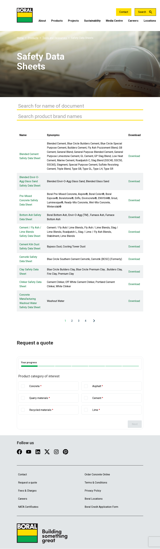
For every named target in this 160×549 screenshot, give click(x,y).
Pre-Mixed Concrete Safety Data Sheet (28, 200)
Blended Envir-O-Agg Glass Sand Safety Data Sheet (29, 181)
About (42, 20)
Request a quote (27, 482)
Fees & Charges (27, 490)
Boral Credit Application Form (101, 506)
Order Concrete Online (97, 474)
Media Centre (114, 20)
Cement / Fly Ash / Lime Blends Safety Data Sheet (30, 232)
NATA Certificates (28, 506)
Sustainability (92, 20)
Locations (150, 20)
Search (142, 12)
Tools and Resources (54, 37)
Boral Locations (94, 498)
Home (20, 37)
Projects (73, 20)
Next (135, 424)
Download (134, 156)
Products (57, 20)
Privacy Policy (93, 490)
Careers (133, 20)
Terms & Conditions (96, 482)
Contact (123, 12)
